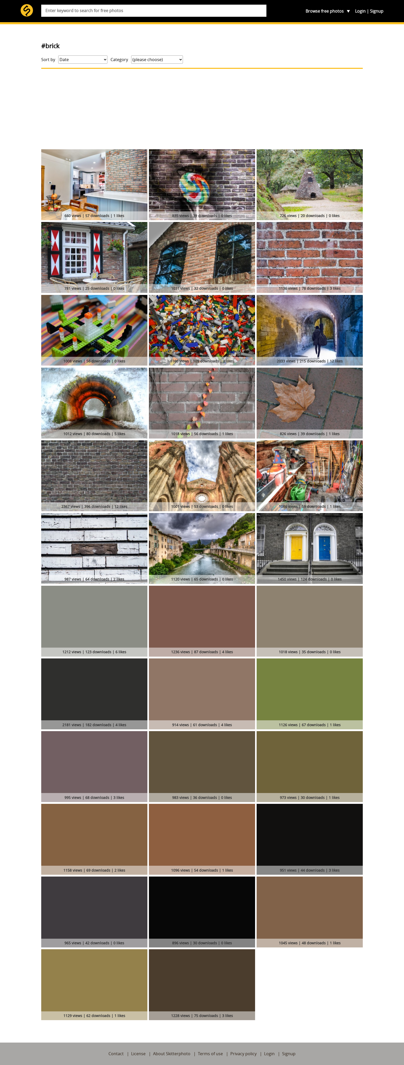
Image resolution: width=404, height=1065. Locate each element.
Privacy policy (243, 1053)
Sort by (48, 59)
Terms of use (210, 1053)
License (138, 1053)
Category (119, 59)
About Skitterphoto (171, 1053)
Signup (376, 11)
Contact (116, 1053)
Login (360, 11)
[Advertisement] (202, 109)
